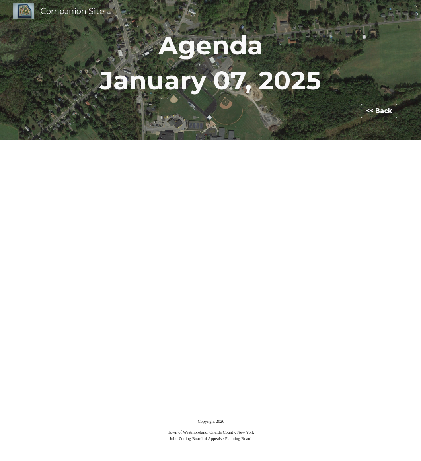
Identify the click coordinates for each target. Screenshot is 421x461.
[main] (210, 63)
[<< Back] (379, 111)
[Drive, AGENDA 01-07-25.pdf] (210, 273)
